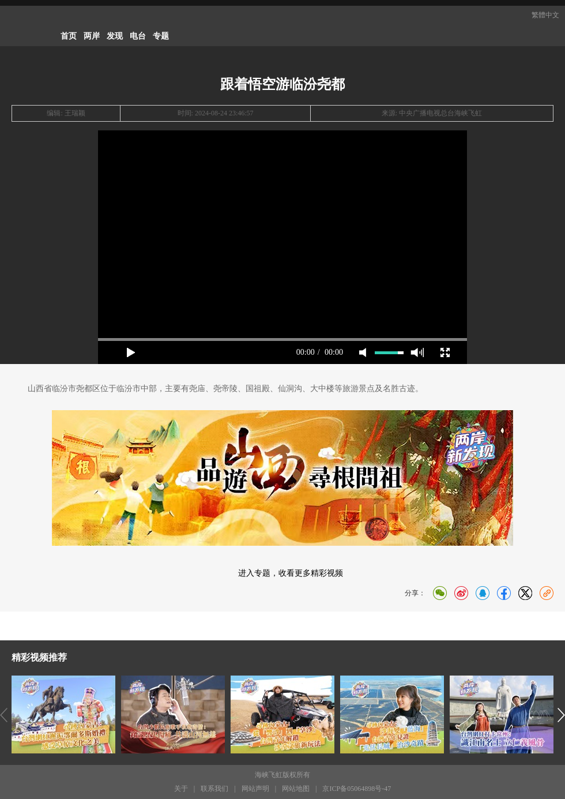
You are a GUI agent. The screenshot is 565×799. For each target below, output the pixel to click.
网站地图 (296, 789)
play (131, 352)
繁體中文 (545, 15)
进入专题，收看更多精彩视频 (290, 573)
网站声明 (255, 789)
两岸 (92, 36)
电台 (138, 36)
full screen (445, 352)
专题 (161, 36)
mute (362, 352)
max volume (417, 352)
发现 (115, 36)
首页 (69, 36)
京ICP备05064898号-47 (356, 789)
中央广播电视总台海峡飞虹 (440, 113)
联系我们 (214, 789)
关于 (181, 789)
